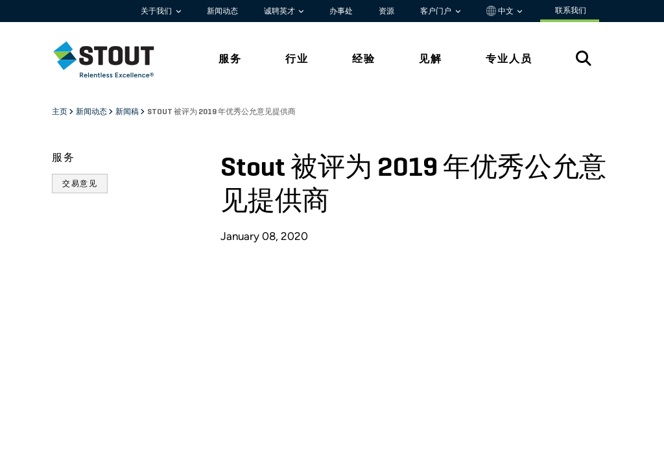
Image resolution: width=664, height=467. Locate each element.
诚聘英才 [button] (280, 11)
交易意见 (79, 183)
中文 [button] (501, 11)
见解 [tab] (430, 59)
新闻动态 (222, 11)
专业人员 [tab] (509, 59)
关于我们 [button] (157, 11)
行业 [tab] (297, 59)
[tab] (113, 59)
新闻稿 (127, 112)
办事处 (341, 11)
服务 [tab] (230, 59)
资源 (386, 11)
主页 (60, 112)
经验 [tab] (363, 59)
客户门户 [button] (436, 11)
